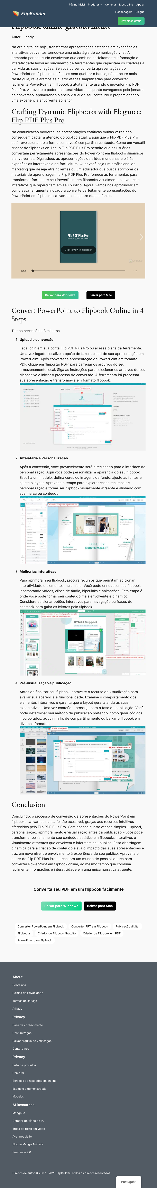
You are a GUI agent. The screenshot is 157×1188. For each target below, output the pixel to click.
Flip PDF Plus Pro (37, 120)
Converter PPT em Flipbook (89, 926)
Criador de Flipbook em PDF (102, 933)
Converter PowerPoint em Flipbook (41, 926)
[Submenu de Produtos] (101, 4)
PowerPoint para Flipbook (35, 940)
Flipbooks (24, 933)
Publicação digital (127, 926)
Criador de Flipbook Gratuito (57, 933)
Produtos (94, 4)
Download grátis (131, 20)
